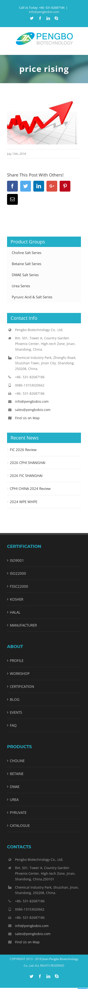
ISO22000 (18, 573)
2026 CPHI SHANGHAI (27, 462)
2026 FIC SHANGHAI (26, 475)
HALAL (15, 612)
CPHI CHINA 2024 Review (30, 488)
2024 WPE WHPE (23, 501)
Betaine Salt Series (26, 263)
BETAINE (16, 773)
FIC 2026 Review (23, 449)
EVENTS (16, 712)
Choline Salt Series (26, 252)
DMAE (14, 786)
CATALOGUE (20, 825)
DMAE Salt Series (25, 274)
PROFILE (16, 660)
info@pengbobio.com (44, 12)
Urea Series (21, 285)
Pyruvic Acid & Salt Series (32, 297)
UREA (14, 799)
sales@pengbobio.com (32, 409)
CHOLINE (17, 760)
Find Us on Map (27, 418)
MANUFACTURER (23, 625)
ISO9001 (17, 560)
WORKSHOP (20, 673)
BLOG (14, 699)
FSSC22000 (19, 586)
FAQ (13, 725)
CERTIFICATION (22, 686)
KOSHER (16, 599)
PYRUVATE (18, 812)
